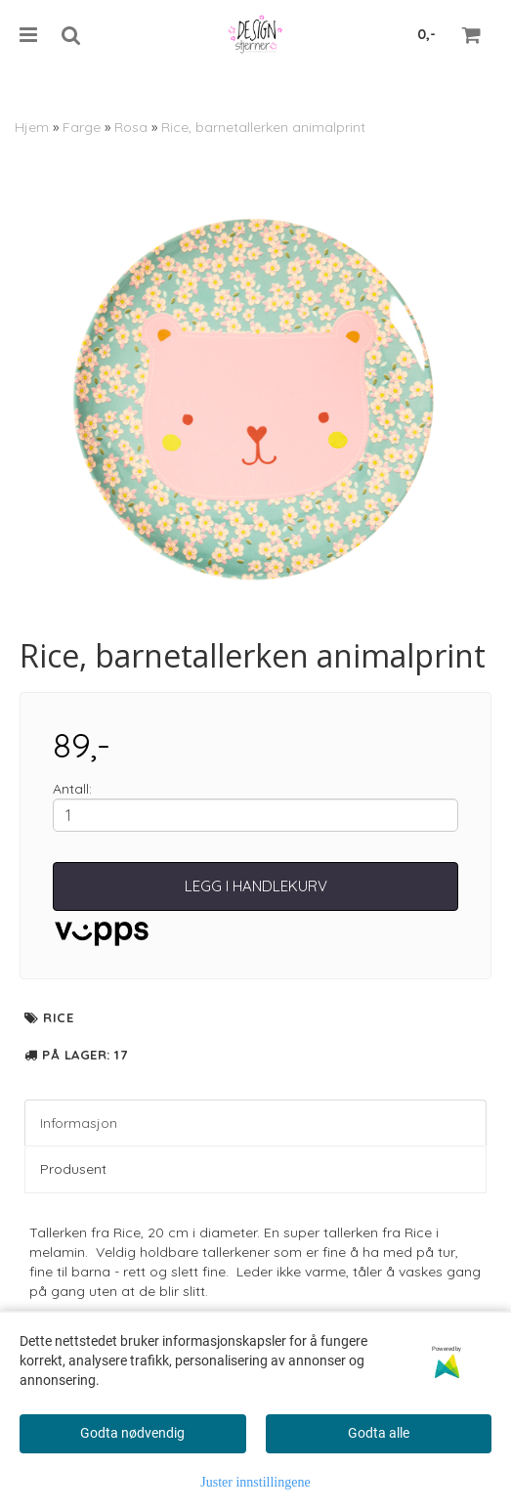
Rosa (131, 127)
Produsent (73, 1169)
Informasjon (78, 1123)
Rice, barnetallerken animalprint (263, 127)
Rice (58, 1017)
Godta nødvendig (132, 1433)
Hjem (32, 127)
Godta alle (378, 1433)
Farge (82, 127)
